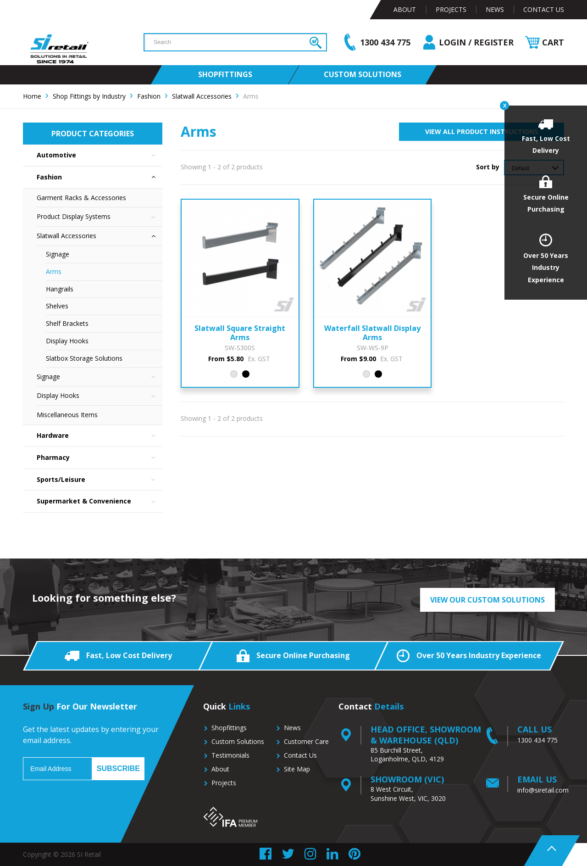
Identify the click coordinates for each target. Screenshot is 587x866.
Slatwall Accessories (99, 236)
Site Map (297, 769)
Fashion (99, 177)
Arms (53, 271)
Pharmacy (99, 458)
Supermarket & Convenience (99, 501)
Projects (451, 9)
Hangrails (59, 289)
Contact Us (543, 9)
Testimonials (230, 755)
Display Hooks (67, 340)
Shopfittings (229, 727)
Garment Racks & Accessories (81, 197)
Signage (57, 254)
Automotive (99, 155)
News (495, 9)
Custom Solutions (237, 741)
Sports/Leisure (99, 480)
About (404, 9)
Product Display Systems (99, 216)
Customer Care (306, 741)
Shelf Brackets (67, 323)
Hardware (99, 436)
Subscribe (118, 768)
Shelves (57, 306)
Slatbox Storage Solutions (84, 358)
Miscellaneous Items (67, 414)
